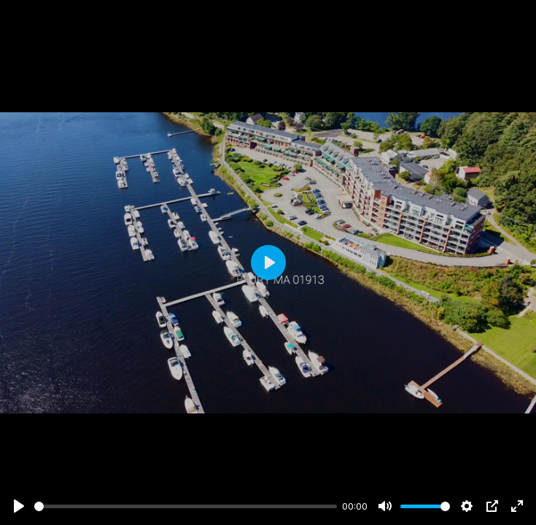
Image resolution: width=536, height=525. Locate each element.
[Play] (19, 506)
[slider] (185, 506)
